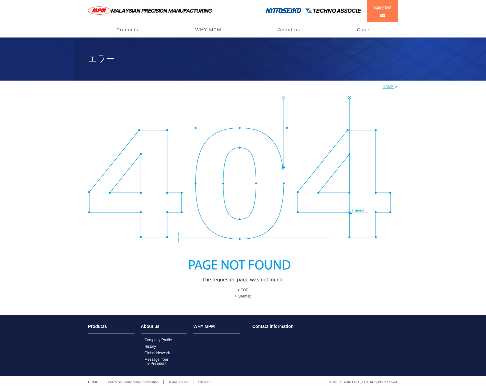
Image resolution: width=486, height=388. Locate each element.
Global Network (157, 353)
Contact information (273, 326)
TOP (244, 290)
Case (363, 29)
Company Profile (158, 340)
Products (128, 29)
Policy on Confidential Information (133, 382)
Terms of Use (178, 382)
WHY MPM (208, 29)
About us (289, 29)
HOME (388, 87)
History (150, 346)
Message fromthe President (156, 361)
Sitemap (244, 296)
